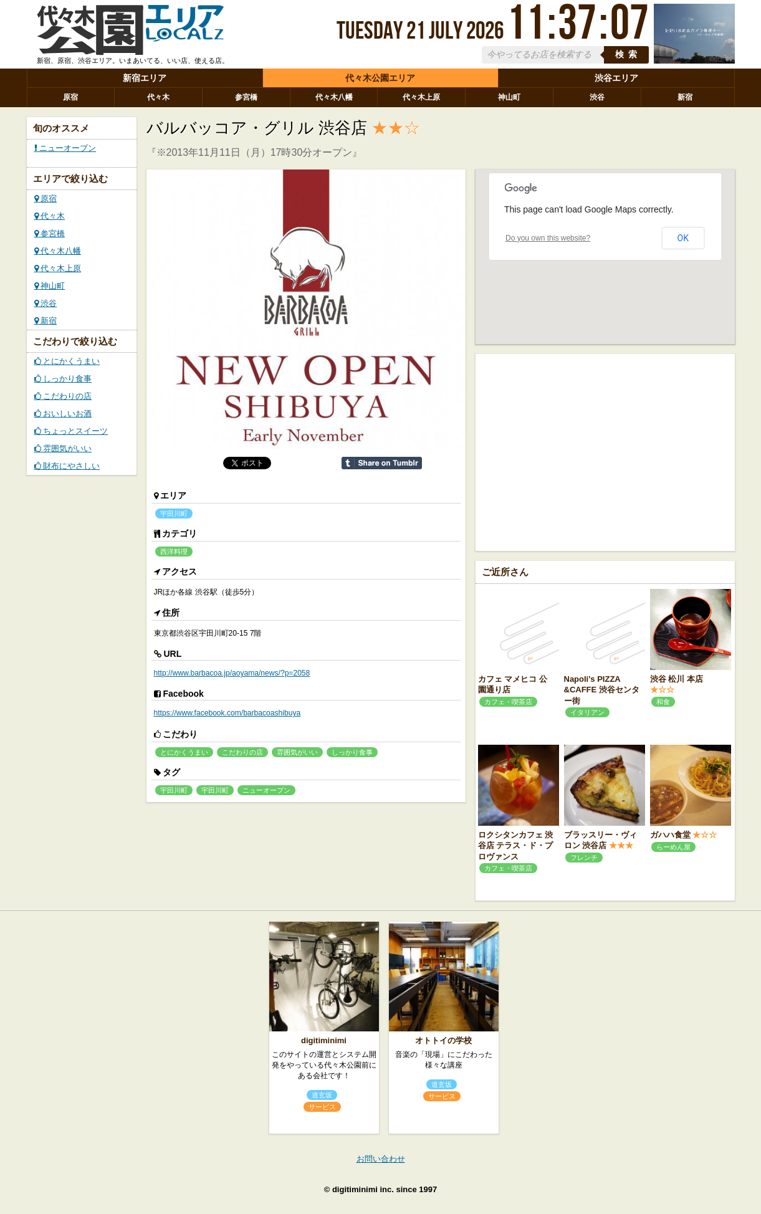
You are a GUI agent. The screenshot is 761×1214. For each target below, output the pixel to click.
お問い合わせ (381, 1159)
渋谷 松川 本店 (676, 679)
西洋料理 (174, 551)
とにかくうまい (67, 361)
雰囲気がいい (63, 448)
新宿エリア (144, 78)
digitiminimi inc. (363, 1189)
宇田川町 (174, 513)
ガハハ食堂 (670, 834)
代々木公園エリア (380, 78)
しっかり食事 (63, 378)
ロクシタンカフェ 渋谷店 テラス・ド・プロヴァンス (515, 845)
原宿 (70, 97)
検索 (628, 54)
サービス (322, 1107)
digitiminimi (324, 1040)
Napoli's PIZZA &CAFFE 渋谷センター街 (601, 689)
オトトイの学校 (443, 1040)
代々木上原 (421, 97)
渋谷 (597, 97)
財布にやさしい (67, 466)
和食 (663, 701)
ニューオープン (65, 148)
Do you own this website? (547, 238)
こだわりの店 (63, 396)
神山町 (509, 97)
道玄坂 (322, 1095)
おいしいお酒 (63, 413)
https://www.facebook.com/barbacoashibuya (227, 713)
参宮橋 (246, 97)
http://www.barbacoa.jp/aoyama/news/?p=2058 (232, 673)
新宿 (684, 97)
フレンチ (584, 857)
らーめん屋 (673, 847)
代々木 (158, 97)
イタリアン (587, 712)
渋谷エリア (616, 78)
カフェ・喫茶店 (508, 701)
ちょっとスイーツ (71, 431)
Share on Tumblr (382, 463)
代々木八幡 (334, 97)
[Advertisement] (605, 451)
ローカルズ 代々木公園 (130, 33)
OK (683, 238)
